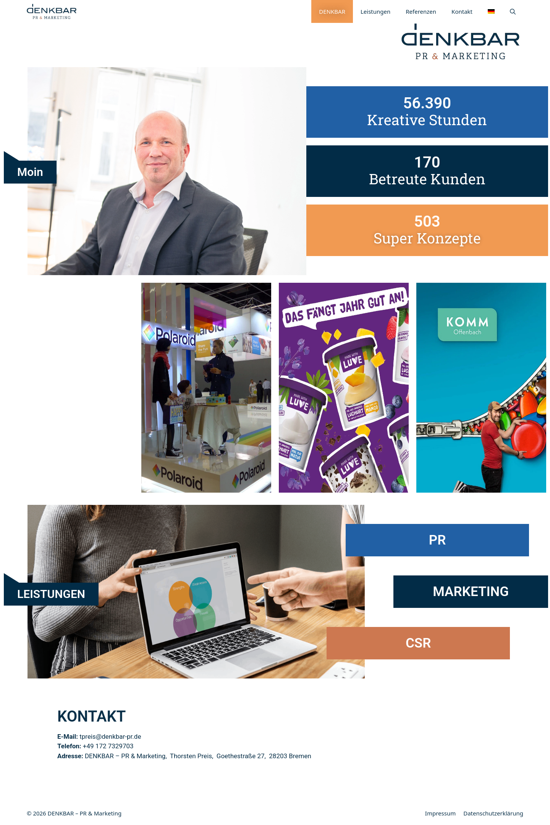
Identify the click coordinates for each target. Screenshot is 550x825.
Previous (13, 390)
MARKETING (471, 591)
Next (536, 390)
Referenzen (421, 11)
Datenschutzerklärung (493, 813)
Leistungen (375, 11)
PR (437, 540)
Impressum (440, 813)
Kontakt (461, 11)
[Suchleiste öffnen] (512, 11)
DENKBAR (332, 11)
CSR (418, 643)
